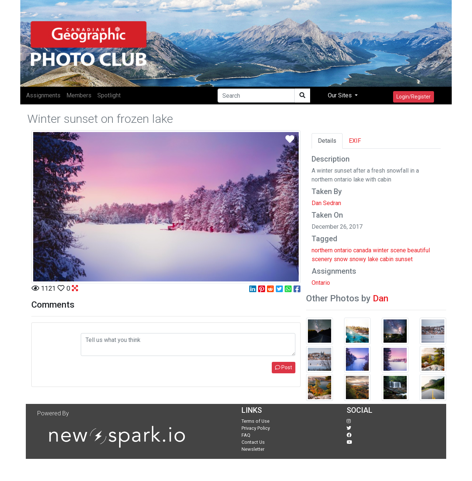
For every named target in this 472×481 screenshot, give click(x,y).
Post (283, 367)
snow (341, 259)
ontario (343, 250)
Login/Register (413, 97)
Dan (380, 298)
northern (322, 250)
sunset (404, 259)
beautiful (418, 250)
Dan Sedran (326, 203)
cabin (386, 259)
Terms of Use (256, 421)
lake (373, 259)
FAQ (246, 435)
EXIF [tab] (355, 140)
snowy (357, 259)
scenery (322, 259)
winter (381, 250)
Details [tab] (327, 140)
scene (398, 250)
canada (362, 250)
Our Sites (340, 95)
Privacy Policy (256, 428)
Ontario (321, 282)
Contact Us (253, 442)
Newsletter (253, 449)
